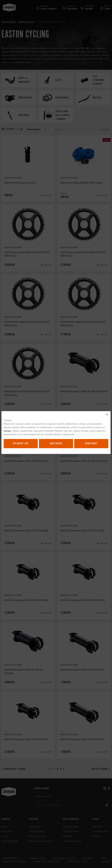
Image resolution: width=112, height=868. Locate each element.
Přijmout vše (21, 443)
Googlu (7, 430)
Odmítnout (91, 443)
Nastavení (56, 443)
